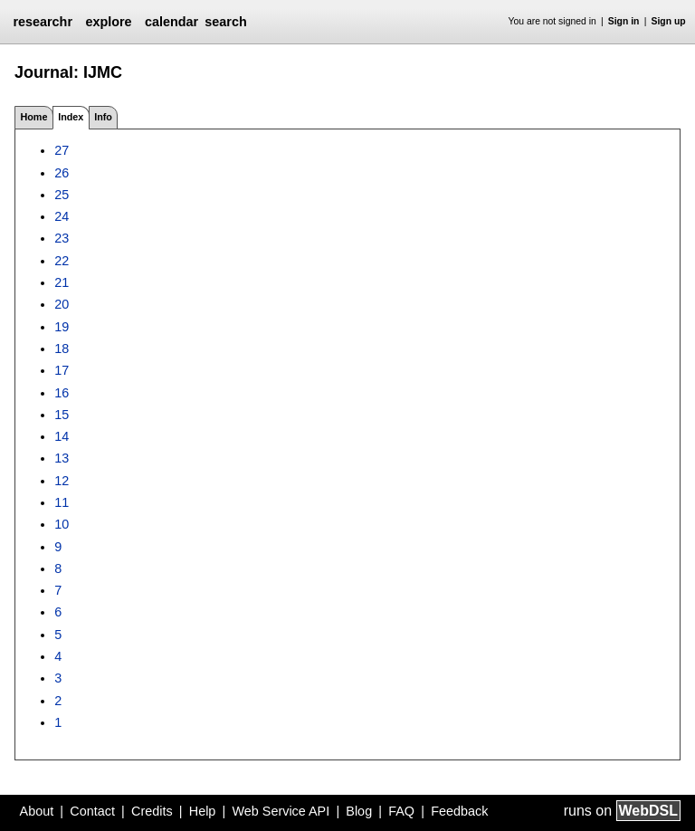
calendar (171, 21)
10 (61, 524)
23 (61, 238)
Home (33, 116)
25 (61, 194)
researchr (42, 21)
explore (108, 21)
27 (61, 150)
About (37, 811)
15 (61, 414)
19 (61, 327)
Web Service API (280, 811)
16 (61, 393)
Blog (359, 811)
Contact (92, 811)
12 (61, 480)
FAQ (401, 811)
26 (61, 173)
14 (61, 436)
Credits (152, 811)
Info (103, 116)
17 (61, 370)
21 (61, 282)
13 (61, 458)
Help (202, 811)
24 (61, 216)
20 (61, 304)
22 (61, 260)
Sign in (624, 21)
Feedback (459, 811)
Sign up (669, 21)
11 (61, 502)
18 (61, 348)
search (225, 21)
